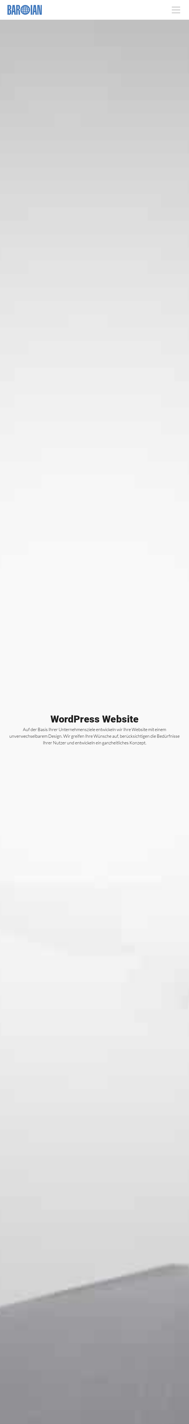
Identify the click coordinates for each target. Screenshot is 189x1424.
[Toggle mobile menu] (177, 10)
